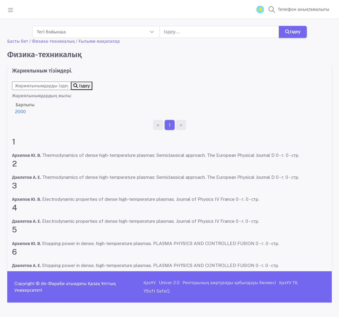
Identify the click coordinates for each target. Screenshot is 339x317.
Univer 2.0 (169, 282)
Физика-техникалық (53, 41)
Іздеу (292, 31)
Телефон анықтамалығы (303, 9)
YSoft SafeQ (156, 291)
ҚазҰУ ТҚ (288, 282)
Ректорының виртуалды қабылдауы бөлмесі (229, 282)
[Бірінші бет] (158, 125)
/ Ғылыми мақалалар (98, 41)
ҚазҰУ (149, 282)
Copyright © (27, 283)
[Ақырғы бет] (181, 125)
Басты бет (17, 41)
